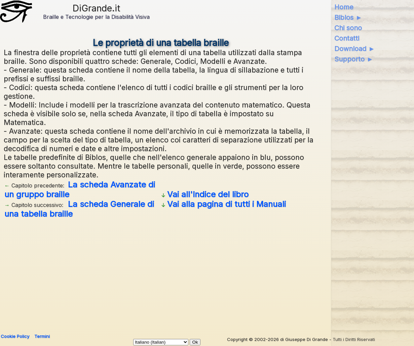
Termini (42, 336)
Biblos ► (348, 17)
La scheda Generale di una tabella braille (79, 209)
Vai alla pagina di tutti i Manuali (226, 204)
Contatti (346, 38)
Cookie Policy (15, 336)
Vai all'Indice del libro (208, 194)
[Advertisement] (161, 273)
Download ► (354, 49)
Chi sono (348, 28)
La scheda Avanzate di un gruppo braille (79, 189)
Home (343, 7)
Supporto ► (353, 59)
